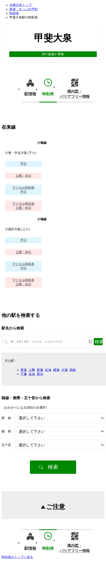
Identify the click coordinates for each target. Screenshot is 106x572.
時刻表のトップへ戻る (17, 557)
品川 (48, 370)
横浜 (56, 370)
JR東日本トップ (20, 5)
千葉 (23, 374)
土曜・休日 (23, 175)
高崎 (72, 370)
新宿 (40, 370)
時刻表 (14, 13)
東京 (23, 370)
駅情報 (30, 94)
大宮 (64, 370)
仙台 (32, 374)
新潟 (40, 374)
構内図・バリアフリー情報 (75, 94)
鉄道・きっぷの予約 (23, 9)
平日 (23, 163)
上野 (32, 370)
